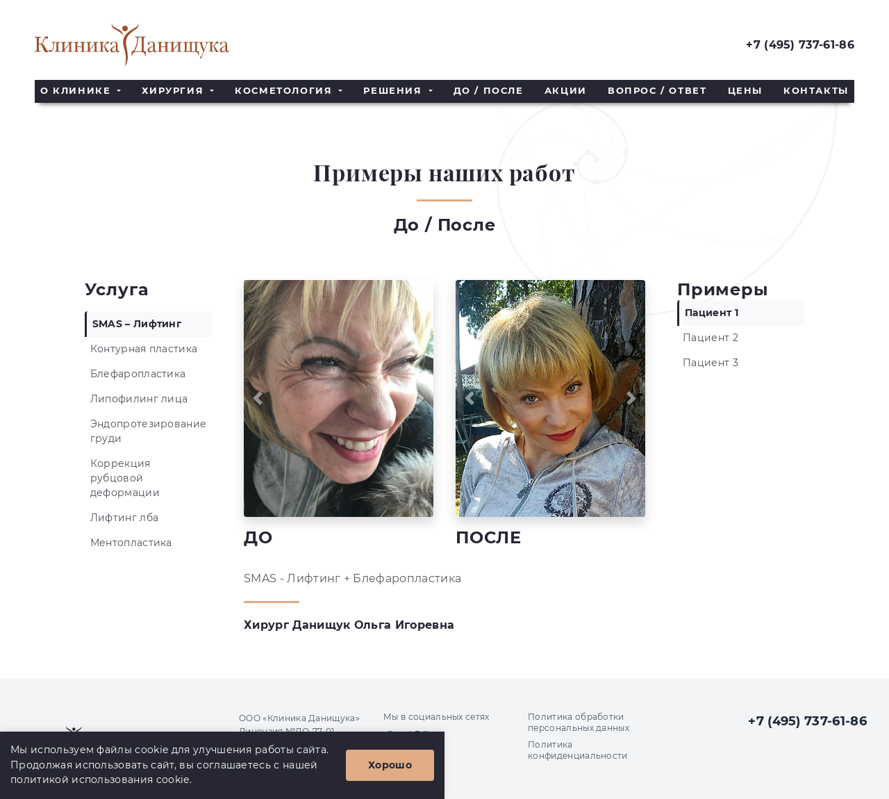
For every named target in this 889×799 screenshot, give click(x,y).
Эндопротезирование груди (148, 431)
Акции (566, 90)
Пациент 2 (710, 337)
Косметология (285, 90)
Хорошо (390, 765)
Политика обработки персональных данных (578, 722)
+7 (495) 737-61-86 (800, 44)
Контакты (816, 90)
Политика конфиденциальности (578, 750)
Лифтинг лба (124, 517)
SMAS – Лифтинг (136, 324)
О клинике (77, 90)
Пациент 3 (710, 362)
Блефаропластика (138, 374)
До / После (489, 90)
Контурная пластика (144, 349)
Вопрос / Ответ (657, 90)
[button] (258, 398)
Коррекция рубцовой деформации (125, 478)
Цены (745, 90)
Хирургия (174, 90)
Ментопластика (131, 542)
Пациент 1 (711, 312)
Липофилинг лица (139, 399)
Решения (394, 90)
